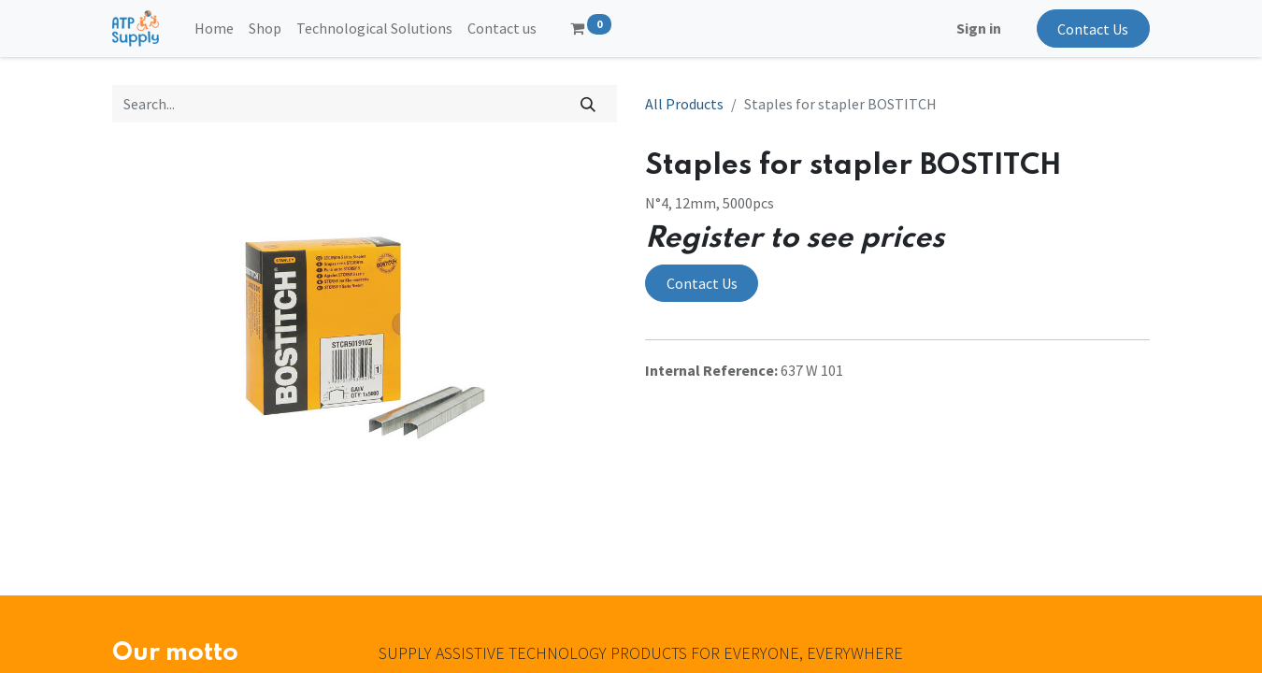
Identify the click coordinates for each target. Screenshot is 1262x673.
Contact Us (1092, 29)
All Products (684, 103)
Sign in (978, 28)
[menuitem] (214, 28)
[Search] (588, 103)
